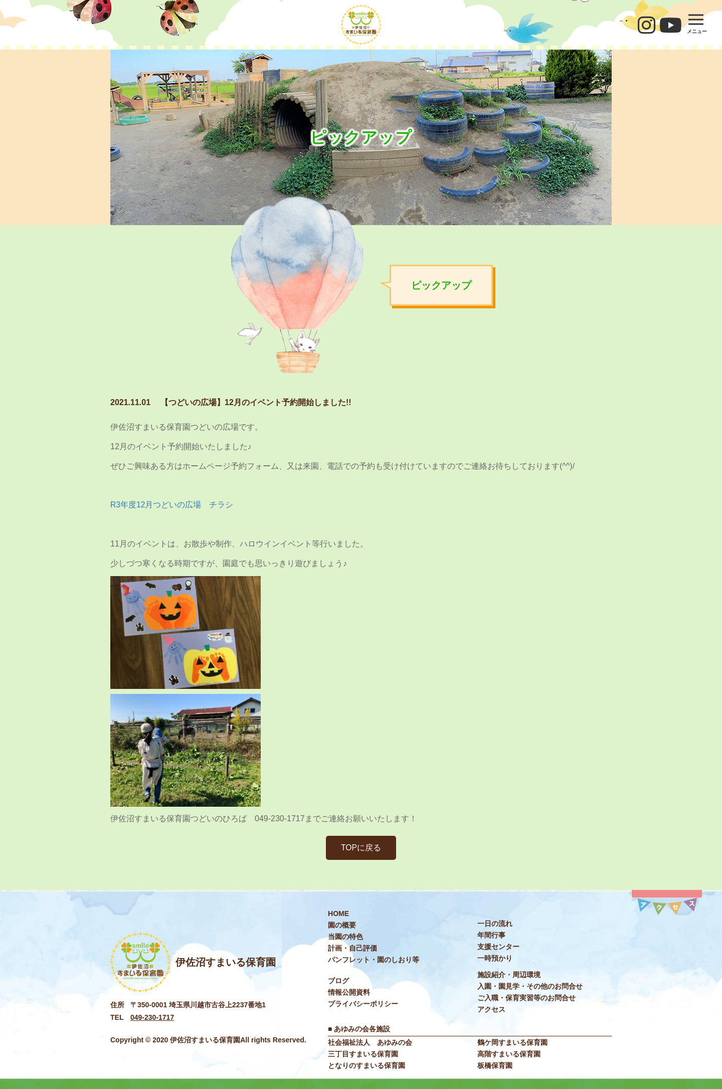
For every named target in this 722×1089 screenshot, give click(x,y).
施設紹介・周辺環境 (508, 975)
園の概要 (342, 926)
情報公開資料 (349, 993)
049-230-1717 (152, 1018)
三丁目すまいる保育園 (363, 1054)
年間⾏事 (491, 936)
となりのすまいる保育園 (366, 1065)
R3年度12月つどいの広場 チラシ (172, 504)
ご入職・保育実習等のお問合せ (526, 998)
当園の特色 (345, 937)
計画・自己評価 (352, 949)
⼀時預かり (494, 959)
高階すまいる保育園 (508, 1054)
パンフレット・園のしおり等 (373, 960)
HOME (338, 914)
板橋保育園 (494, 1065)
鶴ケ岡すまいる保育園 (512, 1042)
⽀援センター (498, 947)
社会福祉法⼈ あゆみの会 (370, 1042)
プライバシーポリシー (363, 1004)
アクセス (491, 1010)
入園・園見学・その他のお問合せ (530, 987)
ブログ (338, 981)
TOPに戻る (361, 847)
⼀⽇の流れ (494, 924)
